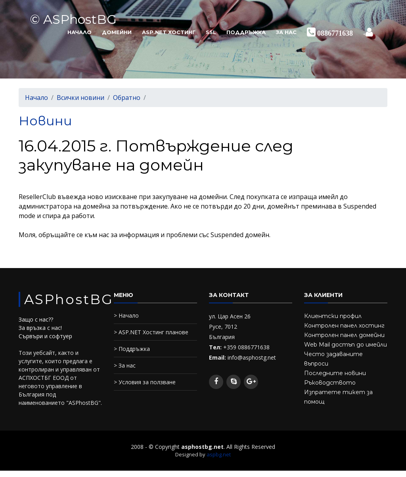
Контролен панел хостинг (344, 325)
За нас (286, 32)
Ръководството (330, 382)
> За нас (125, 365)
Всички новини (80, 97)
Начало (79, 32)
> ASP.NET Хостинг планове (151, 332)
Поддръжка (246, 32)
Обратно (126, 97)
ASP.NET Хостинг (168, 32)
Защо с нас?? (36, 319)
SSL (211, 32)
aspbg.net (219, 454)
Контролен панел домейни (344, 335)
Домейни (117, 32)
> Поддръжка (132, 348)
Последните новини (335, 373)
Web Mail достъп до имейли (345, 344)
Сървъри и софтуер (45, 336)
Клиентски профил (333, 316)
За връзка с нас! (40, 327)
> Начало (126, 315)
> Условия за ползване (145, 382)
